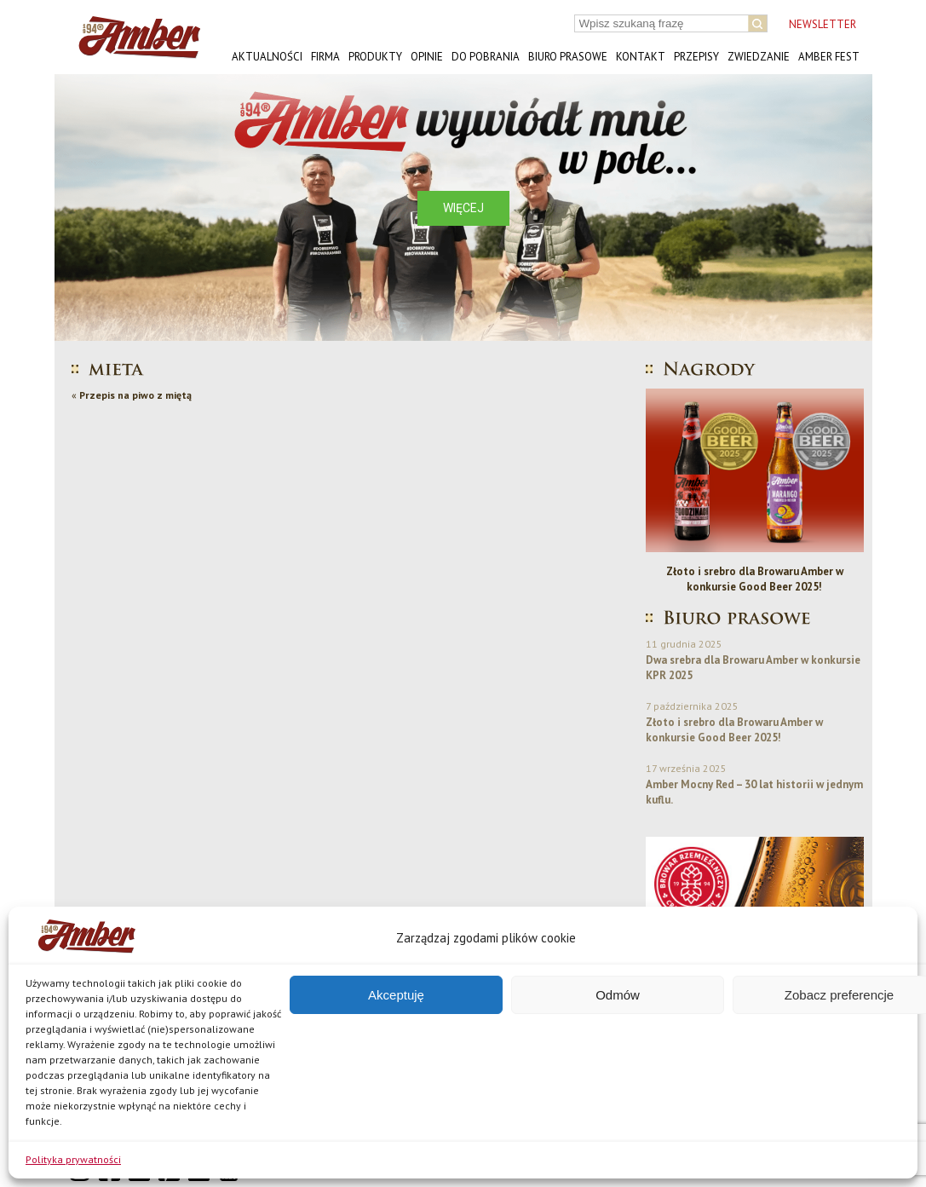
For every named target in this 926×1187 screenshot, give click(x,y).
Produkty (375, 56)
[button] (81, 207)
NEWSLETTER (822, 24)
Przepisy (696, 56)
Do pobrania (485, 56)
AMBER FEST (829, 56)
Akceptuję (396, 995)
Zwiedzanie (759, 56)
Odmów (617, 995)
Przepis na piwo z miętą (135, 395)
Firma (325, 56)
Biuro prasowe (567, 56)
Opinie (427, 56)
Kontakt (640, 56)
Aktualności (267, 56)
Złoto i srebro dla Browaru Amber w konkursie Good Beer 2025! (754, 579)
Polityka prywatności (73, 1159)
